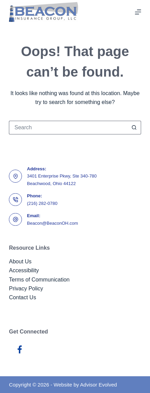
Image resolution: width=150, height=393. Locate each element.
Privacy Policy (26, 288)
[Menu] (138, 12)
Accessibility (24, 270)
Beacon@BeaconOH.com (52, 223)
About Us (20, 261)
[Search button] (134, 127)
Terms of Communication (39, 280)
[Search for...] (68, 127)
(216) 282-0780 (42, 203)
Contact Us (22, 297)
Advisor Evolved (98, 385)
